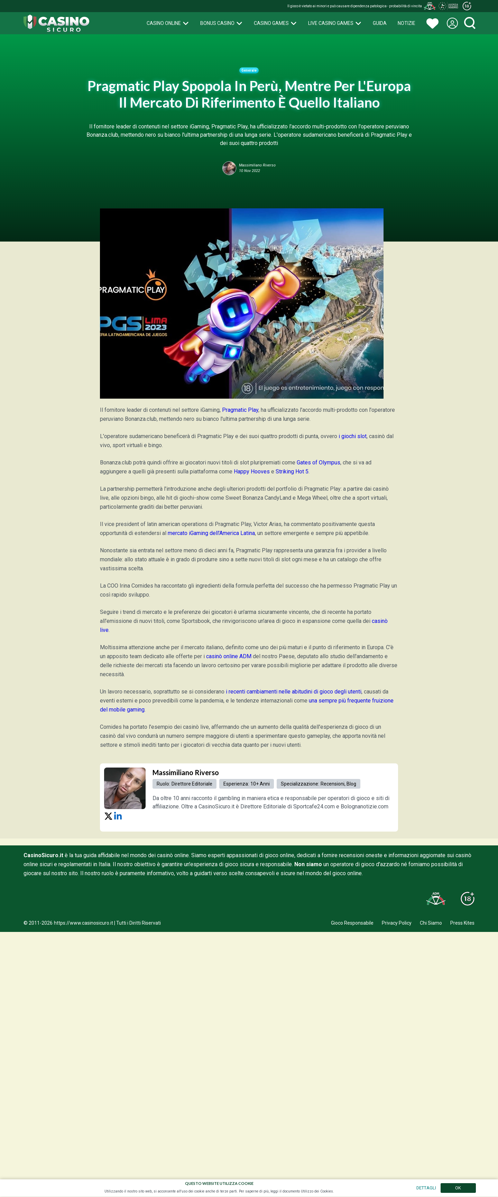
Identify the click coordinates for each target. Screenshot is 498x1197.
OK (458, 1187)
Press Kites (462, 923)
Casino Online (168, 23)
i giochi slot (353, 436)
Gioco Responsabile (352, 923)
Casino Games (275, 23)
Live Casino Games (335, 23)
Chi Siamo (431, 923)
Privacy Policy (397, 923)
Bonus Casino (221, 23)
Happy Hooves (252, 471)
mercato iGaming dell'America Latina (211, 533)
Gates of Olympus (318, 462)
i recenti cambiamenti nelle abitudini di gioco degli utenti (293, 691)
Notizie (406, 23)
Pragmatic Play (240, 410)
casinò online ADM (228, 656)
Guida (380, 23)
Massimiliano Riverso (186, 772)
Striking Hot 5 (292, 471)
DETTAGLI (426, 1187)
